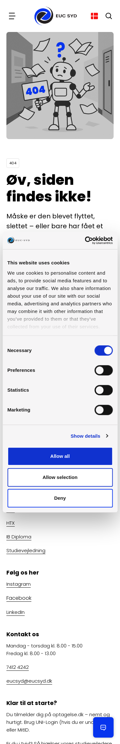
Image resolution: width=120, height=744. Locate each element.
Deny (60, 498)
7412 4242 (17, 666)
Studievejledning (25, 550)
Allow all (60, 456)
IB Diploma (18, 536)
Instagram (18, 584)
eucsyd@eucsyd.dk (29, 680)
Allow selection (60, 477)
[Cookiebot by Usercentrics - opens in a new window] (85, 240)
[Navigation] (12, 16)
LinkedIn (15, 611)
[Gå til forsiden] (53, 16)
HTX (10, 523)
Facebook (18, 598)
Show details (85, 436)
